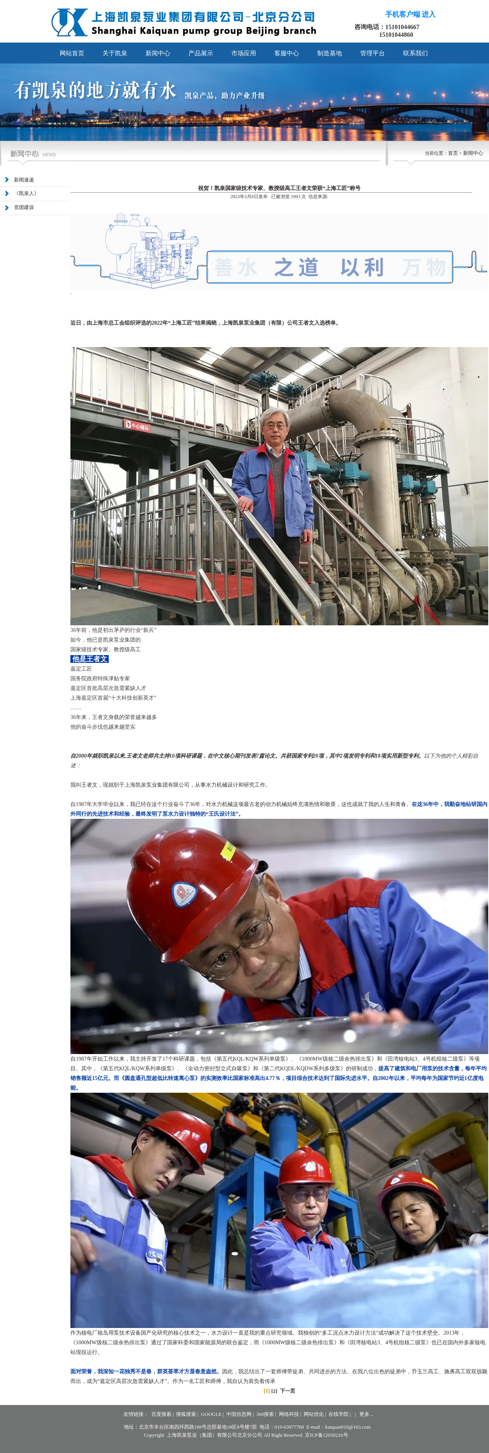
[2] (274, 1391)
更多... (366, 1414)
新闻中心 (473, 153)
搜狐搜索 (186, 1414)
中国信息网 (238, 1414)
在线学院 (338, 1414)
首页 (453, 153)
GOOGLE (211, 1414)
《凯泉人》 (26, 193)
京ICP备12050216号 (326, 1435)
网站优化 (314, 1414)
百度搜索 (161, 1414)
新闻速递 (24, 180)
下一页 (287, 1391)
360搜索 (265, 1414)
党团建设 (24, 207)
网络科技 (289, 1414)
